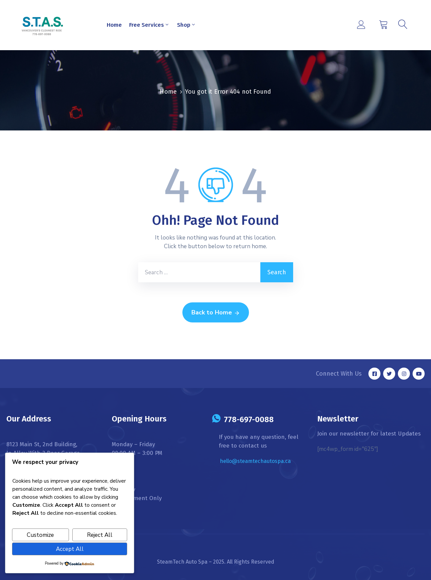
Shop (186, 24)
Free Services (149, 24)
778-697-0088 (249, 419)
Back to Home (215, 312)
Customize (40, 535)
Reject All (99, 535)
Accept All (70, 549)
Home (114, 24)
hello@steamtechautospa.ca (255, 461)
